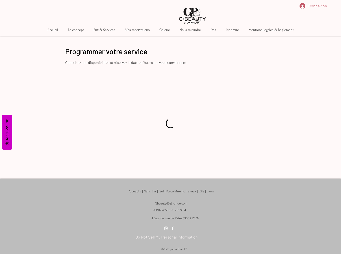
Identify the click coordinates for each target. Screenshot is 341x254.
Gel (161, 191)
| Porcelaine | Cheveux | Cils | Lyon (189, 191)
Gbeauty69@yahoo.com (171, 203)
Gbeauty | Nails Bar (143, 191)
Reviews (7, 132)
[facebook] (172, 228)
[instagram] (166, 228)
